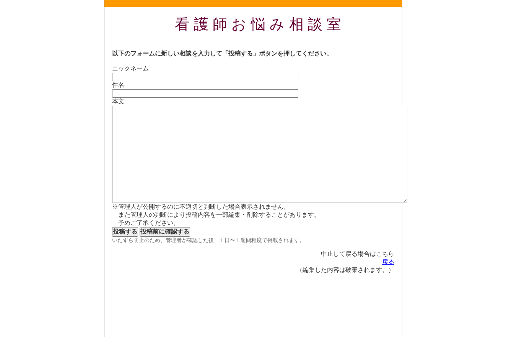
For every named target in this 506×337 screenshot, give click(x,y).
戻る (388, 261)
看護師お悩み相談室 (260, 24)
